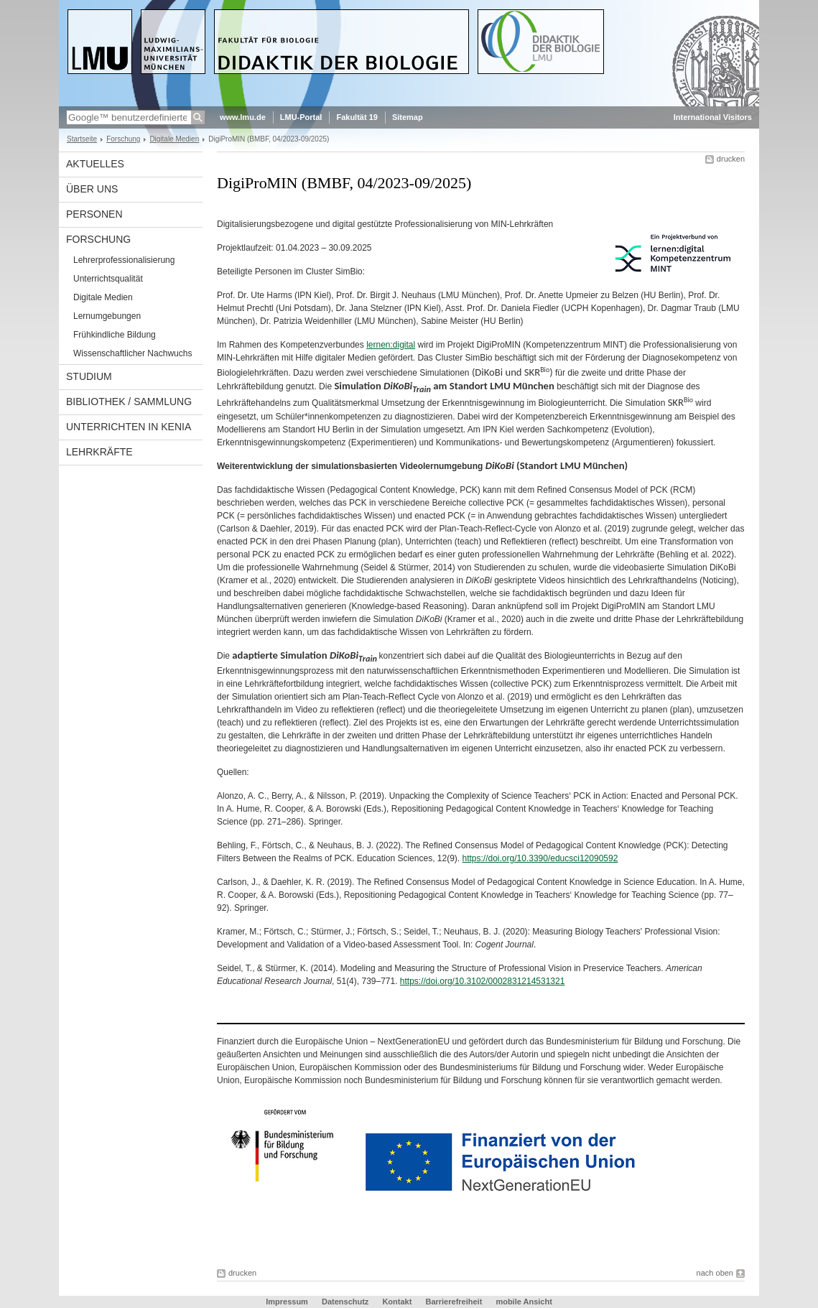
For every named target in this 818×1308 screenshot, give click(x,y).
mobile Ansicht (524, 1301)
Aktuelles (95, 164)
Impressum (287, 1301)
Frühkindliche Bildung (114, 335)
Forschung (123, 139)
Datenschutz (345, 1301)
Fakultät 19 (356, 117)
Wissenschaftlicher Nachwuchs (132, 353)
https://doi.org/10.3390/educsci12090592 (540, 858)
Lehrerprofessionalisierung (124, 260)
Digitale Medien (174, 139)
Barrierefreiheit (454, 1301)
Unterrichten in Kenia (128, 426)
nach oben (715, 1272)
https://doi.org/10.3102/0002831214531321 (482, 981)
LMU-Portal (301, 117)
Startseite (82, 139)
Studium (89, 376)
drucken (731, 158)
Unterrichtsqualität (108, 279)
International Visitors (713, 117)
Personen (94, 214)
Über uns (92, 189)
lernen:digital (390, 345)
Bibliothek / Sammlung (129, 401)
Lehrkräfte (99, 452)
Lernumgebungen (107, 316)
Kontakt (397, 1301)
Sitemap (407, 117)
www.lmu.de (243, 117)
